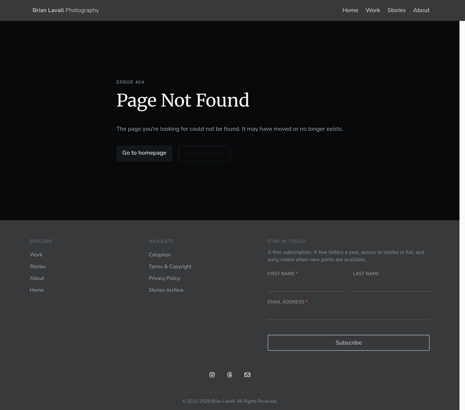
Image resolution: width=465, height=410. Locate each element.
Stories (396, 10)
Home (350, 10)
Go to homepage (144, 153)
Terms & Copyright (170, 266)
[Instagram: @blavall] (212, 375)
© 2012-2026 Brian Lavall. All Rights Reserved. (229, 401)
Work (373, 10)
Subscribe (349, 343)
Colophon (160, 254)
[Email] (247, 375)
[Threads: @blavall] (230, 375)
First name (283, 274)
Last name (366, 274)
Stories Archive (166, 290)
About (421, 10)
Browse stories (204, 154)
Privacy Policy (164, 278)
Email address (288, 302)
